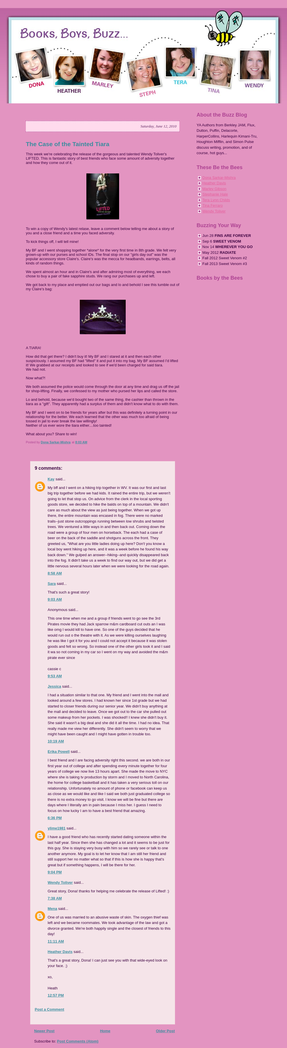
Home (105, 1031)
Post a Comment (49, 1009)
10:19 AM (56, 741)
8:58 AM (55, 573)
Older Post (165, 1031)
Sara (52, 583)
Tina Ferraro (212, 205)
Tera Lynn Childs (216, 200)
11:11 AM (56, 941)
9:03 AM (55, 599)
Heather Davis (60, 952)
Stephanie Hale (215, 194)
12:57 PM (56, 995)
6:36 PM (55, 818)
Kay (51, 479)
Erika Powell (59, 751)
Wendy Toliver (60, 882)
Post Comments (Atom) (77, 1041)
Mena (52, 908)
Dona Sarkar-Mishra (219, 177)
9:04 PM (55, 872)
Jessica (54, 686)
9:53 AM (55, 676)
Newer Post (44, 1031)
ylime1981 (56, 828)
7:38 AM (55, 898)
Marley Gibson (214, 189)
